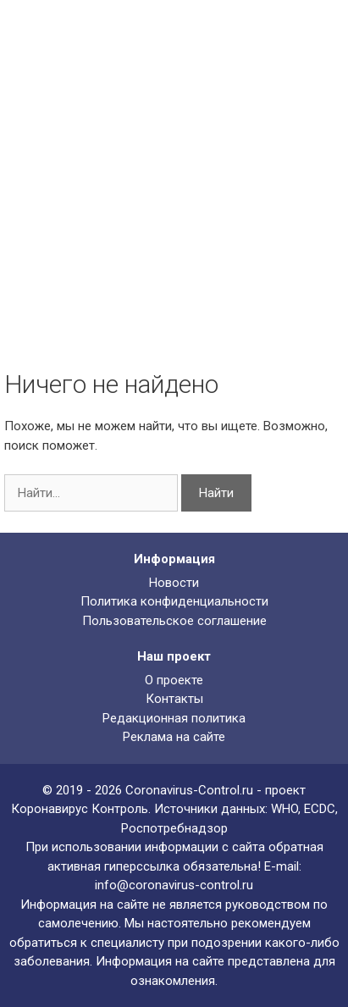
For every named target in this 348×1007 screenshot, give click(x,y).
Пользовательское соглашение (174, 620)
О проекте (174, 680)
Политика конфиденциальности (174, 601)
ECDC (319, 808)
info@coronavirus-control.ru (174, 885)
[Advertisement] (174, 204)
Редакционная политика (174, 718)
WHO (284, 808)
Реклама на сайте (174, 736)
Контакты (174, 698)
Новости (174, 582)
